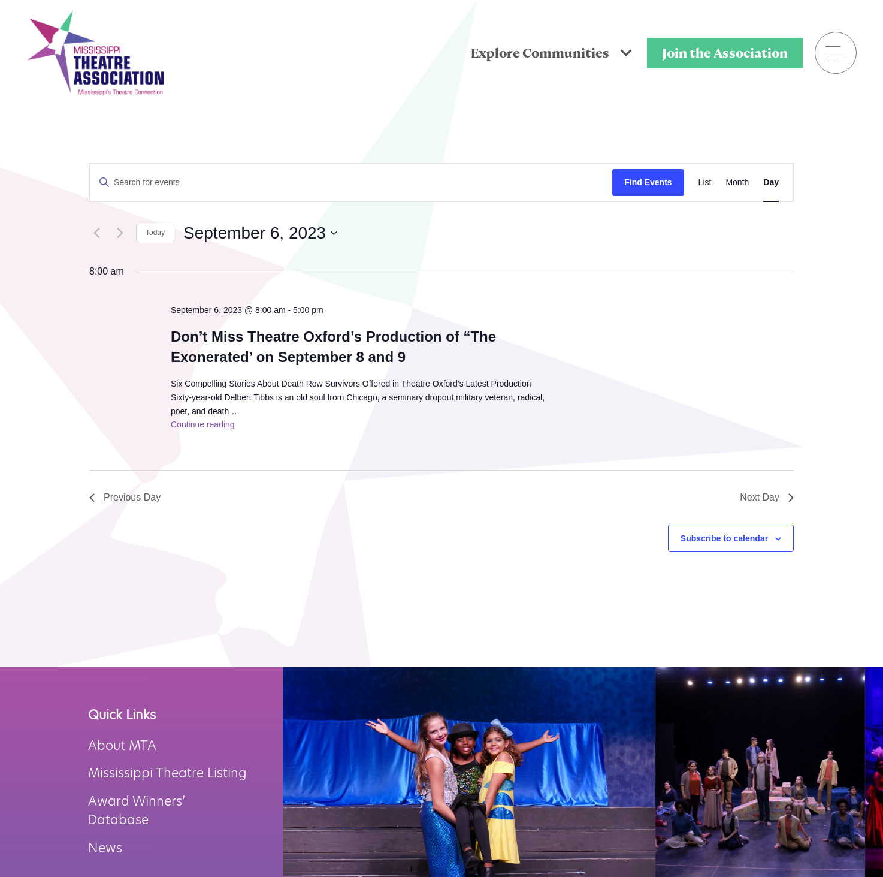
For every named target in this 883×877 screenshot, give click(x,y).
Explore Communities (551, 53)
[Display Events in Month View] (737, 182)
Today (155, 232)
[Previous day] (96, 233)
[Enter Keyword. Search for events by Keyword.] (351, 182)
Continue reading (203, 424)
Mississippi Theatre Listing (167, 773)
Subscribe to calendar (724, 538)
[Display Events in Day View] (771, 182)
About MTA (122, 745)
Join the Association (725, 53)
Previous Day (125, 497)
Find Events (648, 182)
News (105, 848)
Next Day (767, 497)
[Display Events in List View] (705, 182)
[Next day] (120, 233)
